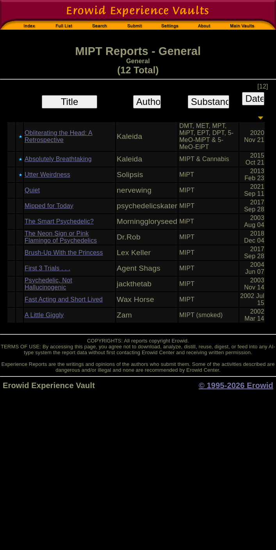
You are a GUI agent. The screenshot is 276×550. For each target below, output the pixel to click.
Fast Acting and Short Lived (64, 299)
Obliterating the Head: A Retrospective (59, 136)
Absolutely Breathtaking (58, 159)
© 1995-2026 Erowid (236, 385)
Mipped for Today (49, 205)
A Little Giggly (44, 315)
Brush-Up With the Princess (64, 252)
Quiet (32, 190)
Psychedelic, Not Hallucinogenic (48, 284)
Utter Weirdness (47, 174)
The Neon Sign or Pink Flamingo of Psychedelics (61, 237)
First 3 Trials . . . (47, 268)
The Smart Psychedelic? (59, 221)
